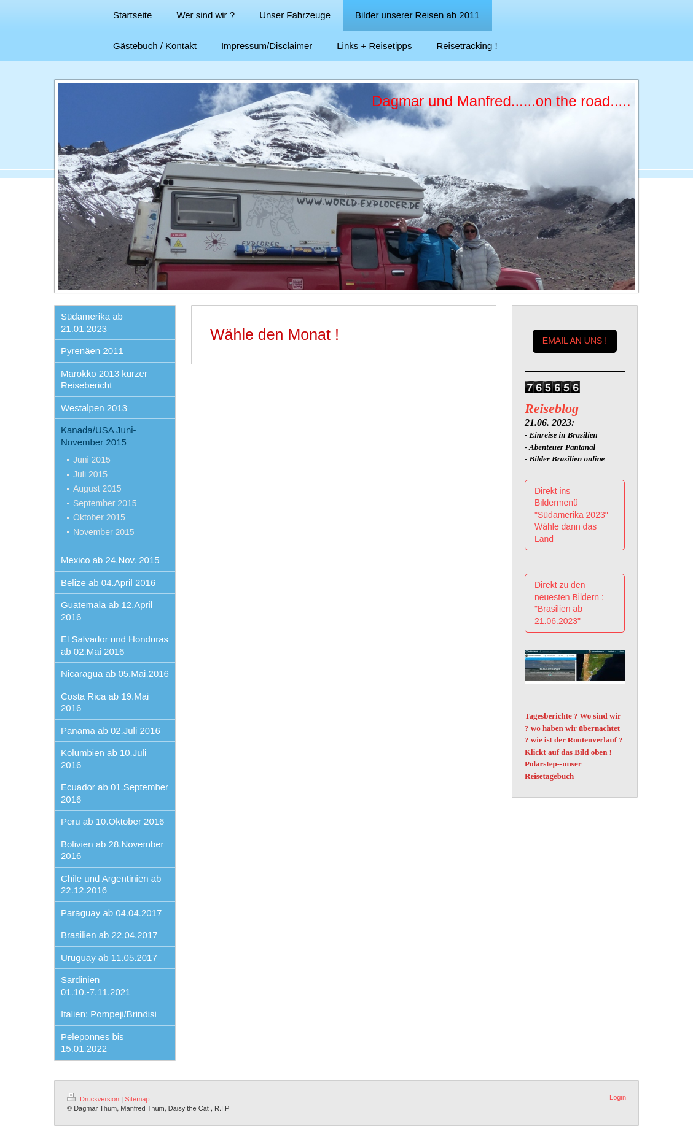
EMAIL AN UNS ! (574, 340)
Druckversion (94, 1099)
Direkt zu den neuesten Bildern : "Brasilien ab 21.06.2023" (569, 603)
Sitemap (137, 1099)
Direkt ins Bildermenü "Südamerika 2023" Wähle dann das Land (571, 515)
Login (617, 1097)
